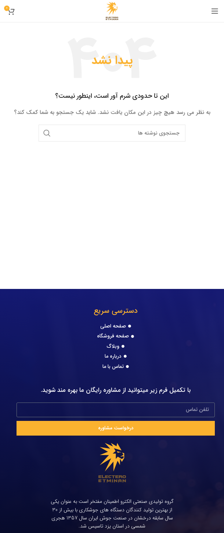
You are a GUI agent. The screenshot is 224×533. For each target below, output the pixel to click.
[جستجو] (112, 133)
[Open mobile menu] (214, 11)
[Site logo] (112, 11)
